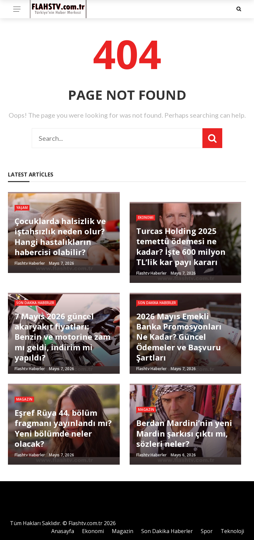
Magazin (24, 399)
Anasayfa (62, 531)
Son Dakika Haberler (35, 302)
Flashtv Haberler (30, 263)
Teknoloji (232, 531)
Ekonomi (145, 217)
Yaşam (22, 207)
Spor (207, 531)
